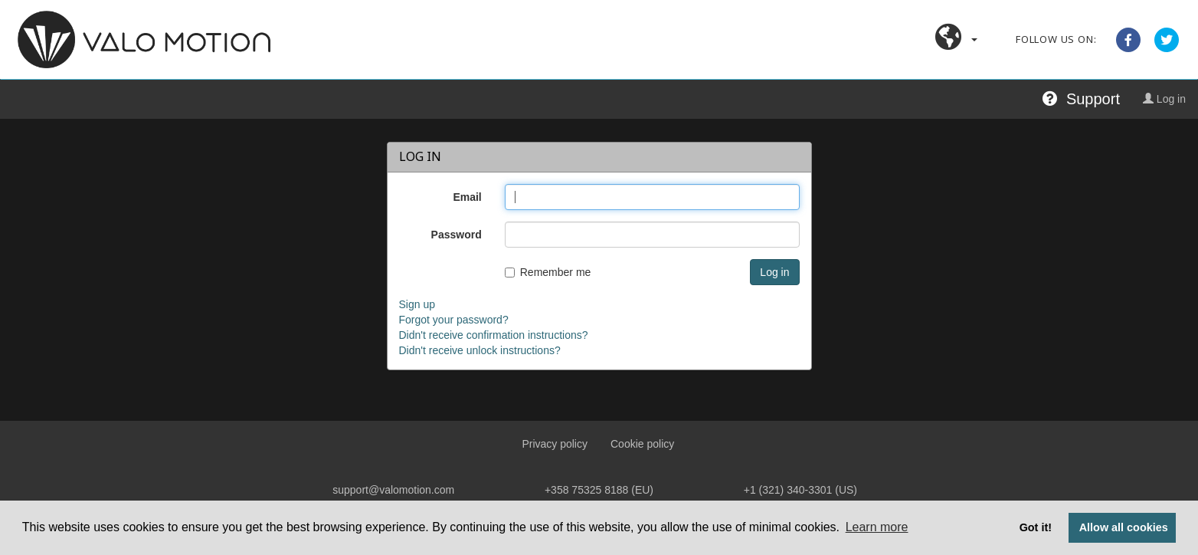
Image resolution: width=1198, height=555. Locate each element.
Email (467, 197)
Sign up (417, 304)
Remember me (548, 272)
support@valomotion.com (393, 490)
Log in (1164, 99)
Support (1081, 98)
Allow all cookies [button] (1123, 527)
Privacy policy (555, 444)
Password (456, 234)
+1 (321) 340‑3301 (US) (800, 490)
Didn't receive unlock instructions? (480, 350)
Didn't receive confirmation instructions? (493, 335)
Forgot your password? (454, 320)
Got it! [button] (1036, 527)
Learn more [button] (877, 527)
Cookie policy (642, 444)
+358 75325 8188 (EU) (599, 490)
